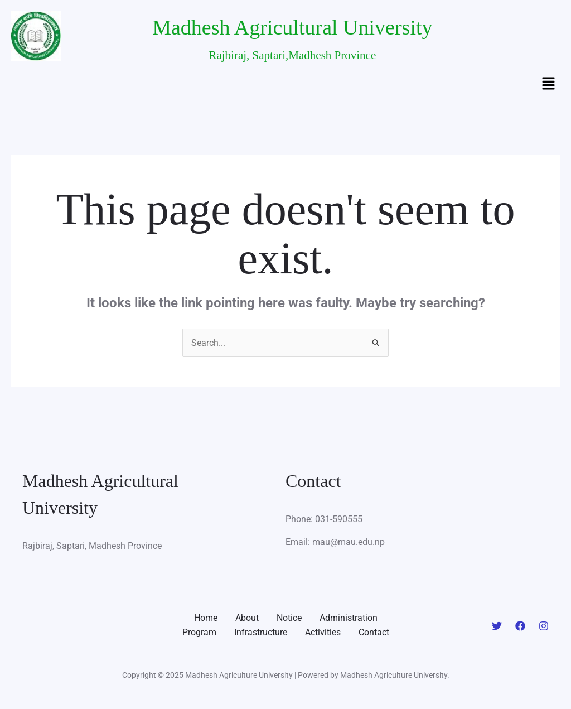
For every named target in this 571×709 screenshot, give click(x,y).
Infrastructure (260, 632)
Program (199, 632)
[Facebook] (520, 626)
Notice (289, 617)
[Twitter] (497, 626)
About (247, 617)
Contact (374, 632)
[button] (549, 84)
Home (205, 617)
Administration (349, 617)
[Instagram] (544, 626)
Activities (323, 632)
